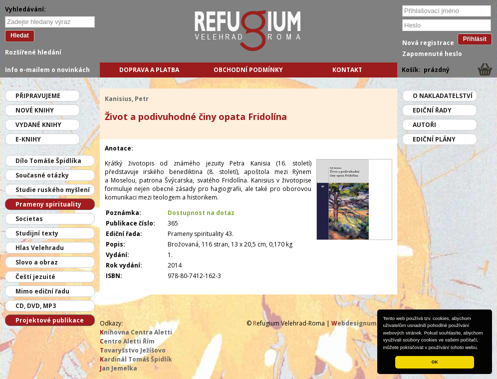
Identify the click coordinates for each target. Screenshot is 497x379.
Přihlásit (475, 39)
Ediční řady (432, 110)
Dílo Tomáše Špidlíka (48, 160)
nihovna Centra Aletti (136, 332)
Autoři (424, 124)
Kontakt (347, 70)
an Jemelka (118, 368)
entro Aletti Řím (127, 341)
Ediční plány (434, 139)
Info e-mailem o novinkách (47, 70)
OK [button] (435, 362)
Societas (29, 218)
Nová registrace (428, 42)
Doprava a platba (149, 70)
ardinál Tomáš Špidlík (136, 359)
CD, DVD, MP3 (35, 306)
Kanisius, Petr (127, 98)
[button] (481, 348)
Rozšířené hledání (33, 52)
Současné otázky (42, 175)
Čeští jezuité (35, 276)
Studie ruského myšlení (52, 190)
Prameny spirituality (48, 204)
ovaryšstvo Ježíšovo (133, 350)
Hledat (19, 35)
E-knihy (28, 139)
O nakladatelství (443, 96)
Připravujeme (37, 96)
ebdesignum (354, 323)
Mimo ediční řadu (42, 291)
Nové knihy (34, 110)
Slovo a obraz (36, 262)
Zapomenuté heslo (432, 54)
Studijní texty (36, 233)
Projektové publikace (49, 320)
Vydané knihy (38, 124)
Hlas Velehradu (39, 248)
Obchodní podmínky (248, 70)
